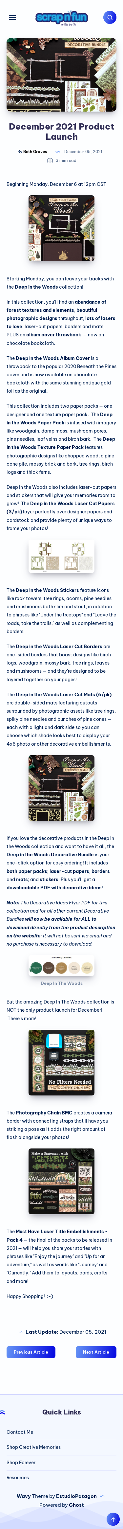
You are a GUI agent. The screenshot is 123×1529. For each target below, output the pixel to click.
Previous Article (31, 1352)
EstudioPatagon (76, 1496)
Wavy (24, 1496)
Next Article (96, 1352)
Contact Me (20, 1432)
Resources (18, 1478)
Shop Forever (21, 1463)
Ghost (76, 1505)
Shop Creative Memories (34, 1447)
